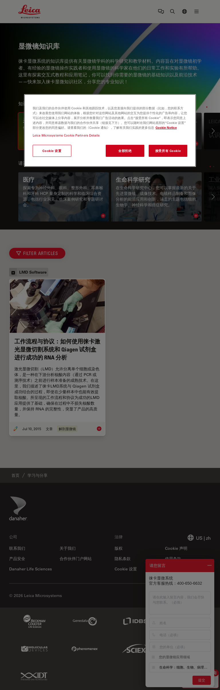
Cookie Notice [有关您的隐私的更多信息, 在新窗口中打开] (166, 127)
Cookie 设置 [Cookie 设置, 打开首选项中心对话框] (51, 151)
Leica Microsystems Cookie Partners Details (66, 135)
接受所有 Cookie (168, 151)
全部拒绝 (124, 151)
